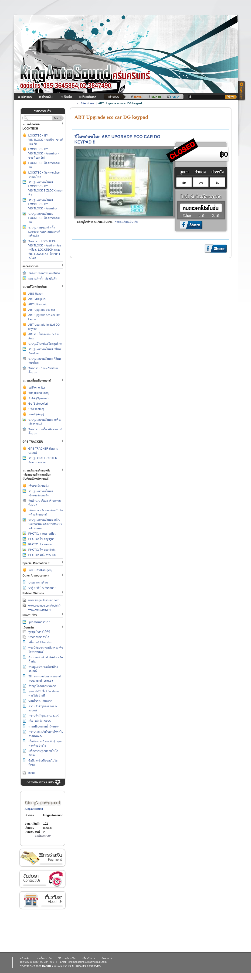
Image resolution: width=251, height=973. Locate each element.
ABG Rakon (35, 293)
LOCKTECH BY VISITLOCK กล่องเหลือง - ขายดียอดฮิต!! (43, 153)
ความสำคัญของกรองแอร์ (43, 715)
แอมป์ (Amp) (36, 414)
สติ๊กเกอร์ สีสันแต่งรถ (40, 642)
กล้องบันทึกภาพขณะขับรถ (44, 273)
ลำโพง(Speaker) (38, 398)
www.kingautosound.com (43, 600)
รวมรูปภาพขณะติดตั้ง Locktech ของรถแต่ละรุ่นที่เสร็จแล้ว (44, 232)
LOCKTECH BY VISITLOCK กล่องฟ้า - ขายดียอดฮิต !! (45, 140)
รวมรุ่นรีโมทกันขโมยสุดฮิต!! (45, 343)
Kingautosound (34, 808)
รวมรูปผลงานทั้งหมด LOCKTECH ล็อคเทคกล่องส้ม (44, 218)
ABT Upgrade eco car (41, 309)
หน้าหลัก (25, 958)
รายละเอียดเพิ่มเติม (126, 222)
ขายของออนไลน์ (61, 966)
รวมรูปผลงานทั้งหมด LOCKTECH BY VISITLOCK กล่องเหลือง (43, 204)
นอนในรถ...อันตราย (40, 701)
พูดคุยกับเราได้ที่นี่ (39, 631)
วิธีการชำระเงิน (42, 857)
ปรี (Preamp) (36, 409)
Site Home (87, 103)
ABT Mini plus (37, 299)
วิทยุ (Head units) (39, 393)
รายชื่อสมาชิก (44, 958)
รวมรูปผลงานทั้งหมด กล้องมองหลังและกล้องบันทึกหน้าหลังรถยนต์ (45, 524)
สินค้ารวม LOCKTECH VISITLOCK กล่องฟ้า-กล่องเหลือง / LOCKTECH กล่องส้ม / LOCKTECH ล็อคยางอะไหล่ (44, 250)
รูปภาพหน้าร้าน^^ (39, 622)
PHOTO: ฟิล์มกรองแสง (42, 555)
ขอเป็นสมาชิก (42, 836)
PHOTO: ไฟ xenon (40, 544)
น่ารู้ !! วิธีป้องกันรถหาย (42, 588)
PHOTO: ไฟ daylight (41, 539)
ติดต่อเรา (42, 879)
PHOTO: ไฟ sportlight (41, 549)
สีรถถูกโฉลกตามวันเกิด (42, 686)
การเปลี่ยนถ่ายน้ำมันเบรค (43, 726)
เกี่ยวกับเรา (42, 900)
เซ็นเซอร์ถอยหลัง (38, 486)
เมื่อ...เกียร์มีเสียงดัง (39, 721)
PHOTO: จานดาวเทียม (42, 533)
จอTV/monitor (36, 387)
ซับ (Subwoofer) (38, 403)
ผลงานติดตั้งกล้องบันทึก (42, 278)
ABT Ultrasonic (37, 304)
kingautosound (53, 815)
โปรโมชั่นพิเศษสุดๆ (39, 570)
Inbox (31, 773)
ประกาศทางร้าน (38, 582)
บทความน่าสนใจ (38, 637)
